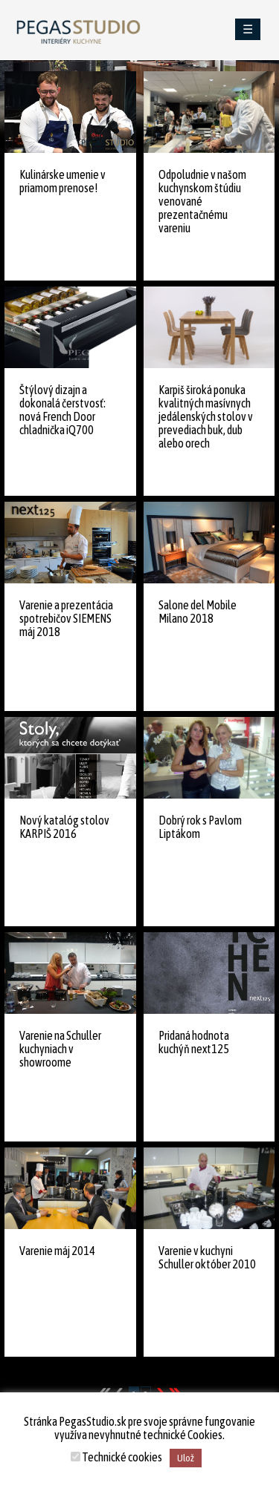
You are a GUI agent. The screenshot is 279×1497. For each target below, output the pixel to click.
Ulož (185, 1458)
